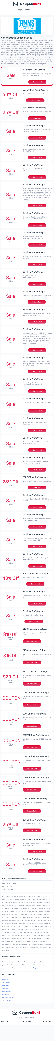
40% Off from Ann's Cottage (37, 573)
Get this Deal (37, 82)
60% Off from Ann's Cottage (37, 90)
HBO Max (5, 1001)
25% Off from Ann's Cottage (37, 107)
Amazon (5, 1004)
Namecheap (6, 1007)
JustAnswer (6, 1016)
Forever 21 (5, 1010)
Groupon (5, 995)
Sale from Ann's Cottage (35, 69)
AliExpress (6, 998)
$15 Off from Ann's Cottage (36, 650)
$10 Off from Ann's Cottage (36, 629)
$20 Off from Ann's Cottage (36, 671)
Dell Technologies (8, 1013)
